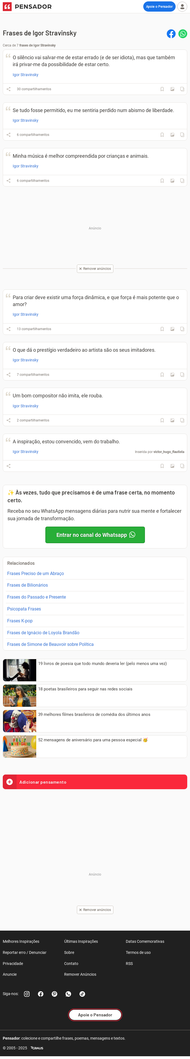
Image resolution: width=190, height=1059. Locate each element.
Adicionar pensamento (34, 782)
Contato (71, 963)
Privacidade (13, 963)
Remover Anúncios (80, 974)
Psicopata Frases (24, 609)
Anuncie (10, 974)
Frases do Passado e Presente (36, 597)
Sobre (69, 952)
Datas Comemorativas (145, 941)
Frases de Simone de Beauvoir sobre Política (50, 644)
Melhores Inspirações (21, 941)
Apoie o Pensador (159, 6)
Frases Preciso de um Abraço (35, 573)
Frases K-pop (20, 620)
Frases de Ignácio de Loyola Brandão (43, 632)
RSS (129, 963)
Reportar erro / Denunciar (24, 952)
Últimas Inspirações (81, 941)
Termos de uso (138, 952)
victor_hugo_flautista (168, 452)
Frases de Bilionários (27, 585)
